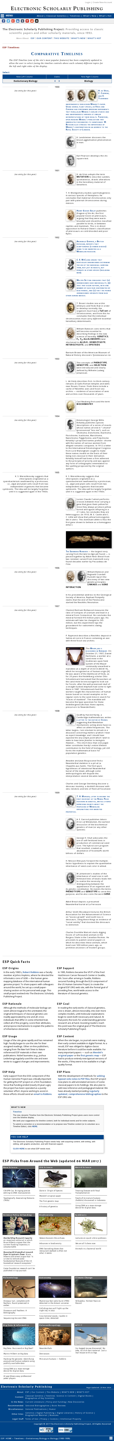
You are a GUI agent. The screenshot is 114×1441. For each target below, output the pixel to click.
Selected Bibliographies (37, 1405)
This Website (53, 1392)
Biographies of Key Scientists (39, 1398)
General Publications (36, 1409)
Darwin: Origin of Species (50, 1191)
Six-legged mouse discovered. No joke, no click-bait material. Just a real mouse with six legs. (91, 1350)
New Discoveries (76, 1402)
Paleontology (10, 1278)
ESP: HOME (6, 1438)
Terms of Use (32, 1419)
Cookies (54, 1419)
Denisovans (44, 1354)
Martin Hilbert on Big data (16, 1354)
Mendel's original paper (50, 1196)
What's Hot (105, 15)
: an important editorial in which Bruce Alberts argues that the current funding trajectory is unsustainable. (18, 1242)
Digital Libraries (65, 1413)
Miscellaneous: (16, 1409)
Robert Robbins (31, 972)
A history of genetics (48, 1206)
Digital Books (85, 1396)
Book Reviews (58, 1405)
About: (20, 1392)
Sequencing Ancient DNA (15, 1318)
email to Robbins (43, 1094)
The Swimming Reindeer (77, 551)
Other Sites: (18, 1414)
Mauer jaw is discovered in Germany (96, 649)
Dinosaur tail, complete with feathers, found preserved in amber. (17, 1303)
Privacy (44, 1419)
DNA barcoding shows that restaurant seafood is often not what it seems (53, 1251)
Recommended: (16, 1405)
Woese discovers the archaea (51, 1238)
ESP (32, 38)
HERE (34, 1126)
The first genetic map (49, 1201)
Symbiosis (81, 1215)
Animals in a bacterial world (88, 1249)
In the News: (17, 1402)
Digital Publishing (46, 1413)
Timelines (75, 15)
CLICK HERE (19, 1149)
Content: (19, 1397)
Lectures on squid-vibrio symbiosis (90, 1238)
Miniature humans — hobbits (52, 1359)
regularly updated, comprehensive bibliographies (79, 1092)
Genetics (30, 1413)
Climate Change (84, 1278)
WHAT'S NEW (78, 38)
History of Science (84, 1413)
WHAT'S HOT (94, 38)
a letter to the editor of (92, 720)
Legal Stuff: (18, 1419)
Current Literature (35, 1402)
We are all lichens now (85, 1243)
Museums (54, 1415)
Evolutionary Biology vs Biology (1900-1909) (48, 1438)
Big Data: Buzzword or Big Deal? (18, 1348)
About (40, 15)
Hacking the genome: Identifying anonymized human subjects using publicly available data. (19, 1361)
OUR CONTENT (44, 38)
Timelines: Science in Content (61, 1396)
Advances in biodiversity (50, 1243)
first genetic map (90, 1055)
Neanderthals (45, 1348)
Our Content (38, 1392)
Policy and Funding (56, 1402)
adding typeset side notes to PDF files (81, 1077)
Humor (52, 1409)
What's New (90, 15)
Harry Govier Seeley (86, 210)
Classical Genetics (56, 15)
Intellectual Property (70, 1419)
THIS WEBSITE (61, 38)
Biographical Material (36, 1415)
